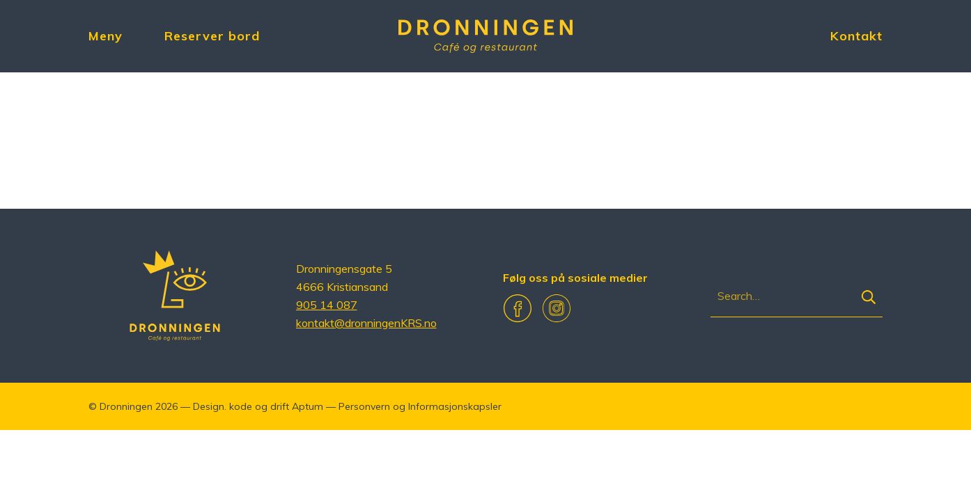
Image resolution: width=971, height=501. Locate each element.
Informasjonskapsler (455, 406)
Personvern (364, 406)
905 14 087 (326, 305)
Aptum (307, 406)
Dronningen (126, 406)
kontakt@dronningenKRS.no (366, 323)
